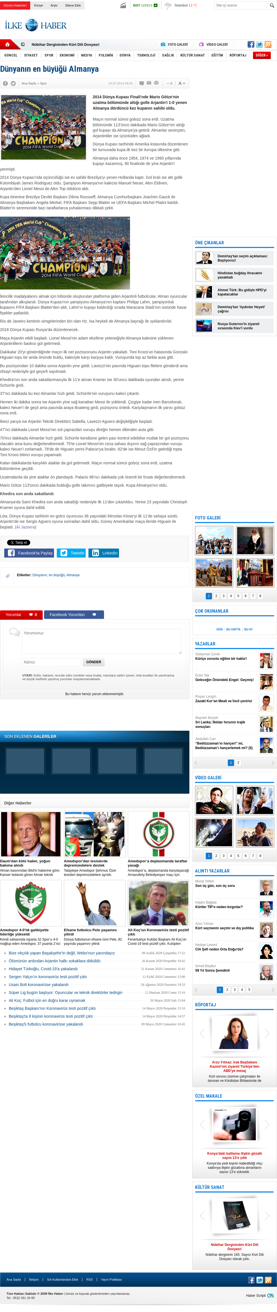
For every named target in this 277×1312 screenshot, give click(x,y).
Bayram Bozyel (226, 722)
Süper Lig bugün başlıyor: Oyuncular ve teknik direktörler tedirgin (65, 992)
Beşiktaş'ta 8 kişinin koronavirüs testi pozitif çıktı (51, 1016)
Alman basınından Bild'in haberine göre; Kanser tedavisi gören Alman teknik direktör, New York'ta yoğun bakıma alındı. (31, 868)
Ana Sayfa (14, 1279)
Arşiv (54, 5)
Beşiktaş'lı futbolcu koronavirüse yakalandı (46, 1024)
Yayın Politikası (111, 1279)
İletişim (34, 1279)
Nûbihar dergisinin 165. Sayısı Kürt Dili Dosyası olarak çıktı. (234, 1252)
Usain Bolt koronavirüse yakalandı (39, 984)
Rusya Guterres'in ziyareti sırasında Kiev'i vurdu (238, 326)
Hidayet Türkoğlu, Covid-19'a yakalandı (43, 969)
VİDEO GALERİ (208, 777)
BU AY (248, 629)
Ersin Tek (226, 677)
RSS (89, 1279)
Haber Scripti (256, 1296)
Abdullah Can (226, 743)
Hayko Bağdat (226, 904)
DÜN (220, 629)
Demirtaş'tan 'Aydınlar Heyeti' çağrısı (241, 309)
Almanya (73, 575)
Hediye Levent (226, 947)
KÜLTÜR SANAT (209, 1187)
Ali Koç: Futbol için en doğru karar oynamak (47, 1000)
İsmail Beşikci (226, 968)
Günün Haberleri (15, 5)
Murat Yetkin (226, 883)
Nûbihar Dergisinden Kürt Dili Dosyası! (65, 44)
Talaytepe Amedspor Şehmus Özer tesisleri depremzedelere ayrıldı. (94, 868)
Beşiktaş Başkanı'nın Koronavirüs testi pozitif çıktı (52, 1008)
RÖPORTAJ (205, 1005)
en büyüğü (57, 575)
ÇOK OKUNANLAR (211, 611)
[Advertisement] (94, 598)
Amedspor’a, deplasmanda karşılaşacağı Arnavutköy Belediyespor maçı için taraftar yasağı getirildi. (158, 868)
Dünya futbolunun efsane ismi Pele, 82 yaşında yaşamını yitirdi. (94, 937)
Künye (38, 5)
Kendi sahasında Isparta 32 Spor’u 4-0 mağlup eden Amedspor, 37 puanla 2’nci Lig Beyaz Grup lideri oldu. (31, 937)
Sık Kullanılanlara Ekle (62, 1279)
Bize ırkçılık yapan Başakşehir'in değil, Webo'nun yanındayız (62, 953)
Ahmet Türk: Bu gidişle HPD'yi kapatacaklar (242, 292)
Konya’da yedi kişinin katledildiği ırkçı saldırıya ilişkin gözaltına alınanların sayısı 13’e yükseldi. (234, 1163)
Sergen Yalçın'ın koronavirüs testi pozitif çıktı (48, 976)
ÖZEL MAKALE (208, 1096)
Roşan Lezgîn (226, 699)
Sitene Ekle (73, 5)
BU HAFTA (233, 629)
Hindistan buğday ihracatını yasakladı (240, 275)
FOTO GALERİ (207, 518)
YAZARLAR (205, 644)
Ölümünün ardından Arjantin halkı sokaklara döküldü (55, 961)
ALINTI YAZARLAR (212, 871)
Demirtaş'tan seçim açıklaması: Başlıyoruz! (243, 258)
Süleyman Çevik (226, 656)
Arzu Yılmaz (226, 926)
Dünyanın (40, 575)
